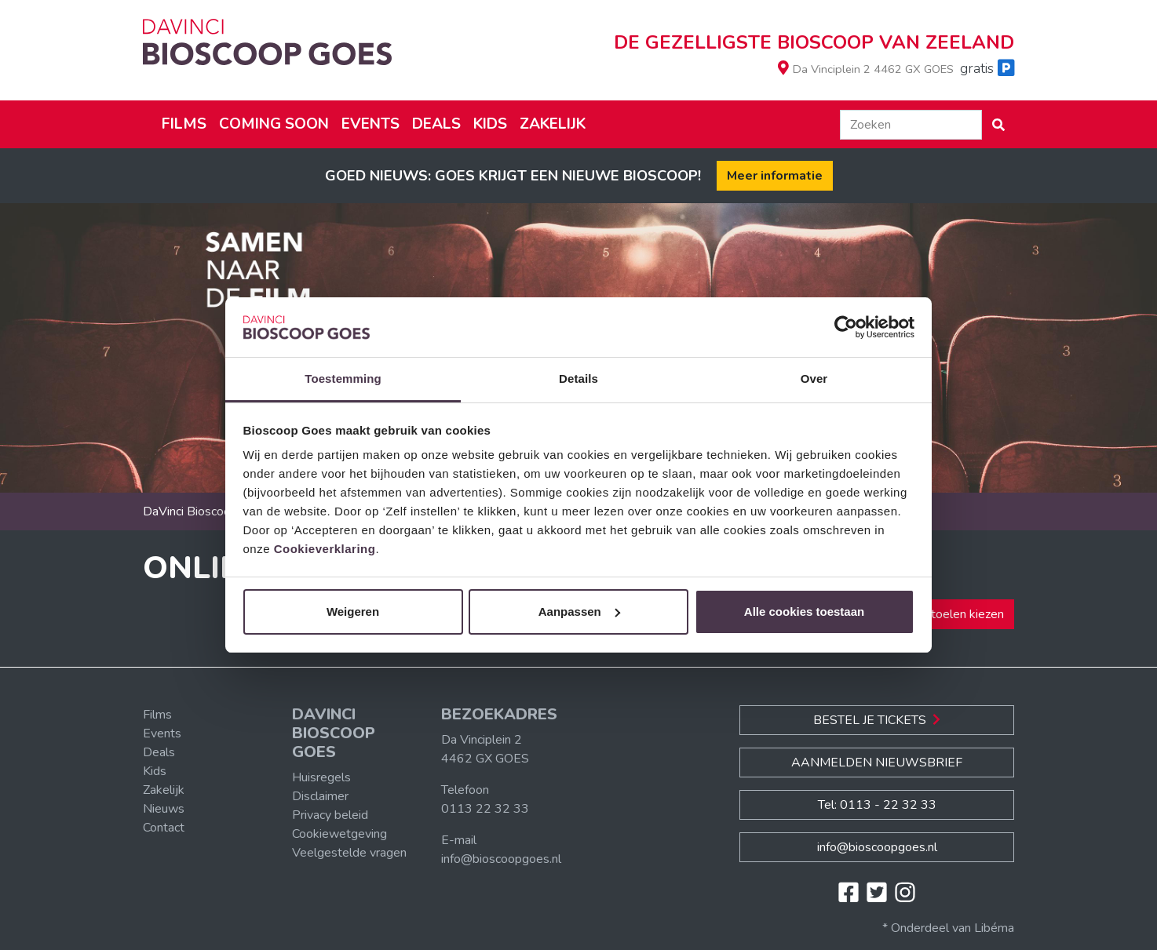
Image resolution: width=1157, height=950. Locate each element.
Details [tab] (578, 378)
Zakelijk (553, 124)
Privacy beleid (330, 815)
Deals (436, 124)
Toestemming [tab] (343, 378)
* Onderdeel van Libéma (948, 928)
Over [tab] (814, 378)
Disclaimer (320, 796)
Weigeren (353, 611)
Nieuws (163, 808)
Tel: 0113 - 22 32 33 (877, 805)
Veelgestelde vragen (349, 852)
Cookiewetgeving (339, 834)
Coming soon (274, 124)
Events (370, 124)
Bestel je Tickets (876, 720)
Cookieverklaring (325, 548)
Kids (490, 124)
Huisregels (321, 777)
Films (184, 124)
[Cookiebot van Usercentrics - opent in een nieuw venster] (845, 327)
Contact (163, 827)
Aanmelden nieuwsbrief (876, 762)
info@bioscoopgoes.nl (501, 859)
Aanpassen (579, 611)
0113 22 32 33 (485, 808)
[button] (998, 125)
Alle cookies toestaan (804, 611)
